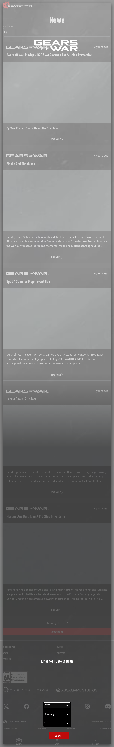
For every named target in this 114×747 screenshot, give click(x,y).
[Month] (57, 714)
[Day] (57, 723)
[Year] (57, 705)
